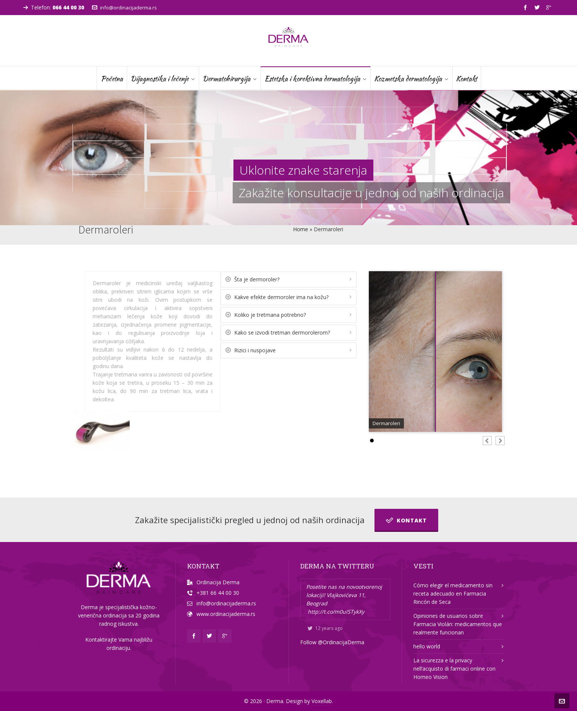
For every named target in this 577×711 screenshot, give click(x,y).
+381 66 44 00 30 (217, 592)
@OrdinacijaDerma (341, 642)
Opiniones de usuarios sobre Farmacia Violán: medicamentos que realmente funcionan (457, 624)
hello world (426, 646)
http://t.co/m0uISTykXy (336, 611)
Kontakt (406, 520)
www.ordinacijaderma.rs (225, 613)
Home (300, 229)
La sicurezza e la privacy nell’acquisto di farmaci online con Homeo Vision (454, 668)
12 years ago (325, 628)
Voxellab (322, 701)
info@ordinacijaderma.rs (124, 7)
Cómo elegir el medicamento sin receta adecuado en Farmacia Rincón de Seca (453, 593)
